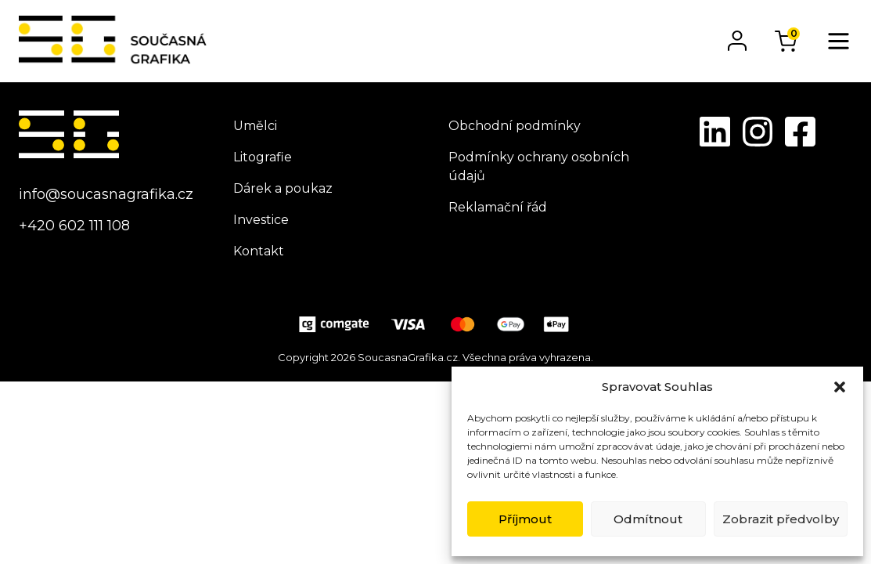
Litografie (262, 157)
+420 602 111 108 (74, 225)
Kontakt (258, 251)
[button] (840, 387)
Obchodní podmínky (514, 125)
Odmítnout (648, 519)
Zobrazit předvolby (780, 519)
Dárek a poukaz (283, 188)
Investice (261, 219)
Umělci (255, 125)
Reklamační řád (497, 207)
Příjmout (525, 519)
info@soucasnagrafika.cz (106, 194)
